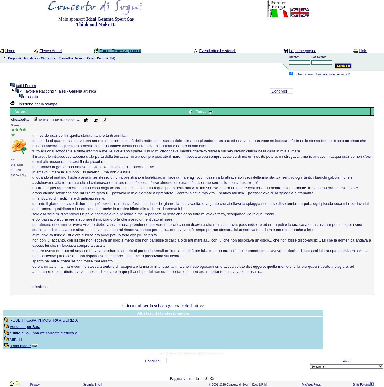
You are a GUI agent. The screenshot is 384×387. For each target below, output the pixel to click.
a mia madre (20, 346)
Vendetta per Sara (25, 326)
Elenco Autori (50, 51)
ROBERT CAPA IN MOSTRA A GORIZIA (44, 320)
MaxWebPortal (311, 384)
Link (363, 51)
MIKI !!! (16, 339)
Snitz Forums (361, 384)
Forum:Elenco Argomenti (120, 51)
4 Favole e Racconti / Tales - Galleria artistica (58, 91)
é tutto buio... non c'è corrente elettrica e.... (46, 333)
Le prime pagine (302, 51)
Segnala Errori (92, 384)
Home (10, 51)
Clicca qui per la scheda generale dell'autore (163, 305)
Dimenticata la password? (333, 74)
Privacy (35, 384)
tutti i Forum (26, 86)
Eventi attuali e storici (217, 51)
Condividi (279, 91)
